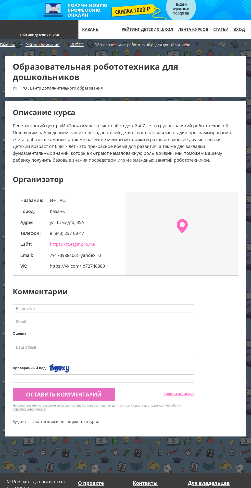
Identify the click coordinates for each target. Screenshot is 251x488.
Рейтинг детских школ (147, 29)
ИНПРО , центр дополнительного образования (58, 88)
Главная (7, 44)
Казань (92, 29)
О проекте (91, 483)
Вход (239, 29)
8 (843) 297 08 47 (67, 233)
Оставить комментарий (63, 394)
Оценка (19, 333)
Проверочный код (29, 368)
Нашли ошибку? (179, 394)
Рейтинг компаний (42, 44)
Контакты (145, 483)
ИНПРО (77, 44)
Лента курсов (193, 29)
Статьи (220, 29)
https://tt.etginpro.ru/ (73, 244)
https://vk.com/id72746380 (77, 266)
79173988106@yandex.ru (75, 255)
